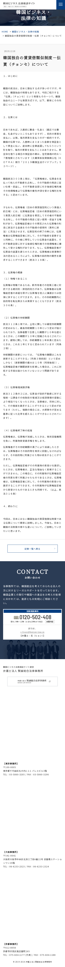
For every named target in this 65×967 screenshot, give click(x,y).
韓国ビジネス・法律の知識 (25, 31)
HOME (5, 31)
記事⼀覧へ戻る (32, 548)
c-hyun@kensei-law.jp (32, 631)
